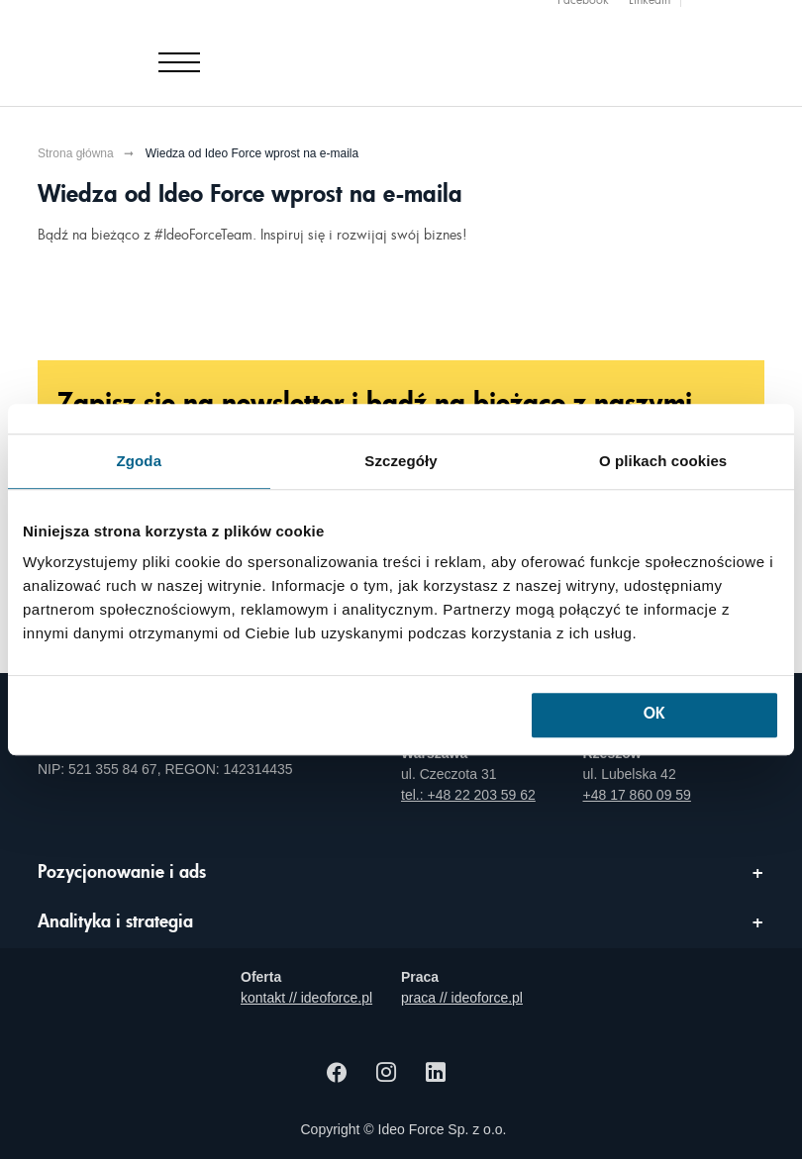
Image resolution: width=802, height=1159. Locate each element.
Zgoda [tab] (139, 460)
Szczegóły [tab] (400, 460)
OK (654, 715)
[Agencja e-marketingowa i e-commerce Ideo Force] (154, 47)
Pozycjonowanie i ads (122, 873)
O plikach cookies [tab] (663, 460)
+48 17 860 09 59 (637, 795)
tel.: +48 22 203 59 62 (468, 795)
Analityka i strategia (115, 922)
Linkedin (649, 11)
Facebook (583, 11)
